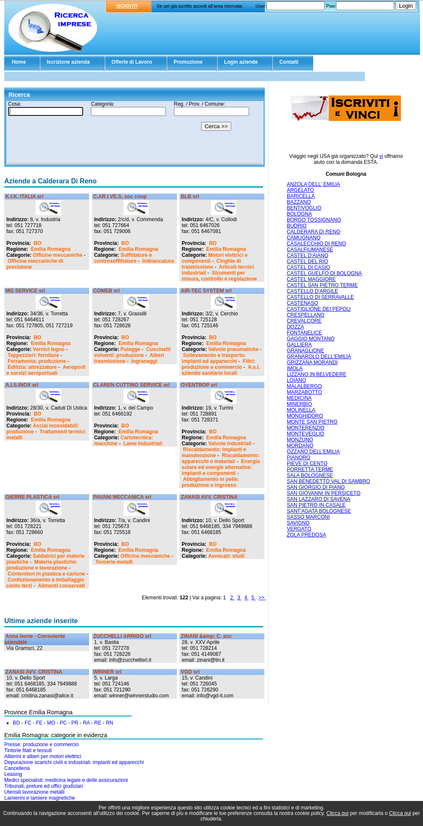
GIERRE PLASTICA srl (32, 497)
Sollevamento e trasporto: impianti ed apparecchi (214, 358)
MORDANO (300, 446)
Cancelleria (17, 768)
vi (381, 156)
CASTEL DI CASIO (308, 267)
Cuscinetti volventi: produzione (132, 352)
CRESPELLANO (306, 315)
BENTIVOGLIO (304, 208)
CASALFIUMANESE (310, 250)
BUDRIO (297, 226)
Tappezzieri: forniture (33, 355)
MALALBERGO (304, 386)
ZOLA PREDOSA (306, 535)
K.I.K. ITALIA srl (24, 196)
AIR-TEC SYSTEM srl (206, 291)
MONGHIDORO (305, 416)
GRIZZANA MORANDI (312, 362)
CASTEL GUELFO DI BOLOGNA (324, 273)
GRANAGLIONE (305, 351)
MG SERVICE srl (25, 291)
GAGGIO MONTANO (310, 339)
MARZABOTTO (304, 392)
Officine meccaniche (57, 255)
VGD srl (190, 672)
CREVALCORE (304, 321)
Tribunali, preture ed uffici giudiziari (43, 786)
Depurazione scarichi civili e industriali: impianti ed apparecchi (74, 762)
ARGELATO (300, 190)
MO (51, 723)
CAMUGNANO (303, 238)
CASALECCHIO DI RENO (316, 244)
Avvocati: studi (226, 556)
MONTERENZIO (306, 428)
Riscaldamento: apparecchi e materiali (221, 458)
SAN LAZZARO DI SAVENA (318, 499)
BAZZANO (299, 202)
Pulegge (130, 349)
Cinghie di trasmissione (211, 264)
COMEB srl (106, 291)
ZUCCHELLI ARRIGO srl (122, 636)
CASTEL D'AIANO (307, 255)
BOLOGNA (299, 214)
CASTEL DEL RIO (307, 261)
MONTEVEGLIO (305, 434)
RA (86, 723)
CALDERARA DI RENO (313, 232)
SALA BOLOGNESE (310, 475)
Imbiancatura (158, 261)
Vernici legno (48, 349)
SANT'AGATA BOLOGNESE (319, 511)
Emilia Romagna (50, 249)
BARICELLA (301, 196)
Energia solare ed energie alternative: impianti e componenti (221, 467)
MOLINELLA (301, 410)
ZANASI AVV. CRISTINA (209, 497)
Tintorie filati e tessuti (28, 750)
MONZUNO (300, 440)
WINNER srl (107, 672)
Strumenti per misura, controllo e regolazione (219, 276)
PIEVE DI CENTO (307, 463)
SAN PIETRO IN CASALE (316, 505)
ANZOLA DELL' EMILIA (313, 184)
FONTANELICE (304, 333)
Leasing (13, 774)
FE (39, 723)
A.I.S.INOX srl (22, 385)
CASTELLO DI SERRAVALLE (320, 297)
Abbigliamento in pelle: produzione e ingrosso (210, 482)
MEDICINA (299, 398)
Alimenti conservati (61, 586)
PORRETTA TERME (310, 469)
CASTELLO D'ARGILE (312, 291)
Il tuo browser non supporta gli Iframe (134, 133)
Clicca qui (337, 813)
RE (97, 723)
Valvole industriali (230, 444)
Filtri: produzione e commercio (218, 364)
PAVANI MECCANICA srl (122, 497)
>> (262, 598)
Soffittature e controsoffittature (123, 258)
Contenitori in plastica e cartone (46, 574)
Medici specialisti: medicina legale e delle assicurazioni (66, 780)
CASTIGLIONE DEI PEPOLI (319, 309)
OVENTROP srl (199, 385)
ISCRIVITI (126, 5)
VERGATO (299, 529)
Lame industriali (142, 444)
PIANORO (298, 458)
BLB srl (190, 196)
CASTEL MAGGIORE (311, 279)
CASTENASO (302, 303)
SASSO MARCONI (308, 517)
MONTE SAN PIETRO (312, 422)
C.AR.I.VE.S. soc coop (120, 196)
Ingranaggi (144, 361)
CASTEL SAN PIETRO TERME (322, 285)
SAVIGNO (298, 523)
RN (109, 723)
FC (28, 723)
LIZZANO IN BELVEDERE (316, 374)
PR (74, 723)
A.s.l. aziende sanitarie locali (221, 370)
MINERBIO (299, 404)
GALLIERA (299, 345)
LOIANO (296, 380)
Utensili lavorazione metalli (34, 792)
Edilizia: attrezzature (32, 367)
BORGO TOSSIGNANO (314, 220)
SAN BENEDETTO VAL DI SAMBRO (328, 481)
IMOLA (295, 368)
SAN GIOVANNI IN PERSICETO (324, 493)
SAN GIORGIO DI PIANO (316, 487)
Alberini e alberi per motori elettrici (42, 756)
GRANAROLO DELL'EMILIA (319, 357)
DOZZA (295, 327)
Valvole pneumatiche (233, 349)
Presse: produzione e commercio (41, 744)
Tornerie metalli (114, 562)
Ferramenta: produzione (37, 361)
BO (37, 243)
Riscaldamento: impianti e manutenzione (214, 452)
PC (63, 723)
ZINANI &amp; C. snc (206, 636)
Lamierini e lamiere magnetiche (39, 798)
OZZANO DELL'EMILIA (313, 452)
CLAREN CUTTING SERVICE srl (131, 385)
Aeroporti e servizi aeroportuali (46, 370)
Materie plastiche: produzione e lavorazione (41, 565)
